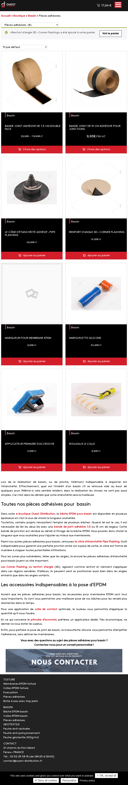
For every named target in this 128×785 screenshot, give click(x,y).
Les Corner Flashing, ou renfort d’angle (27, 567)
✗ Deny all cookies (46, 780)
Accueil (5, 16)
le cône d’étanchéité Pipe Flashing (97, 541)
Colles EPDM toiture (15, 688)
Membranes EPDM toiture (19, 684)
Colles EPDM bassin (15, 716)
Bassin (32, 16)
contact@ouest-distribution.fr (22, 761)
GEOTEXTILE (11, 724)
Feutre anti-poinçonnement (21, 733)
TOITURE (9, 679)
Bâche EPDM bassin (15, 711)
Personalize (69, 780)
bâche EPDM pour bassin (76, 514)
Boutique (19, 16)
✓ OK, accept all (106, 775)
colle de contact (46, 609)
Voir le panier (110, 33)
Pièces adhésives (14, 697)
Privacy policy (87, 780)
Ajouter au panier (34, 255)
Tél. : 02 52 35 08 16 (15, 756)
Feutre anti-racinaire (16, 729)
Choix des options (34, 149)
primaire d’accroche (44, 620)
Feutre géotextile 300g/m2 (21, 737)
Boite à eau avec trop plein (20, 701)
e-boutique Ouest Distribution (35, 514)
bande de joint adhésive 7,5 (72, 527)
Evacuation (10, 692)
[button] (118, 5)
